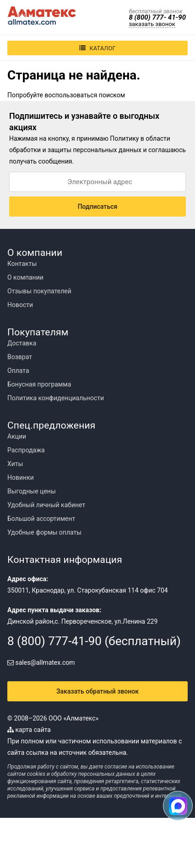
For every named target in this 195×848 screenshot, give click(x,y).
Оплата (18, 370)
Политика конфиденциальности (55, 398)
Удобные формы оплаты (44, 532)
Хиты (15, 463)
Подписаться (98, 206)
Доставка (21, 343)
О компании (25, 277)
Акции (16, 436)
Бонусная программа (39, 384)
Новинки (20, 477)
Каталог (97, 48)
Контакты (22, 263)
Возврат (19, 356)
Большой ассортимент (41, 518)
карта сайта (29, 729)
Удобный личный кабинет (46, 505)
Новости (20, 304)
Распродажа (26, 450)
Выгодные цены (31, 491)
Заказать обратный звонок (97, 691)
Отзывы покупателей (39, 291)
